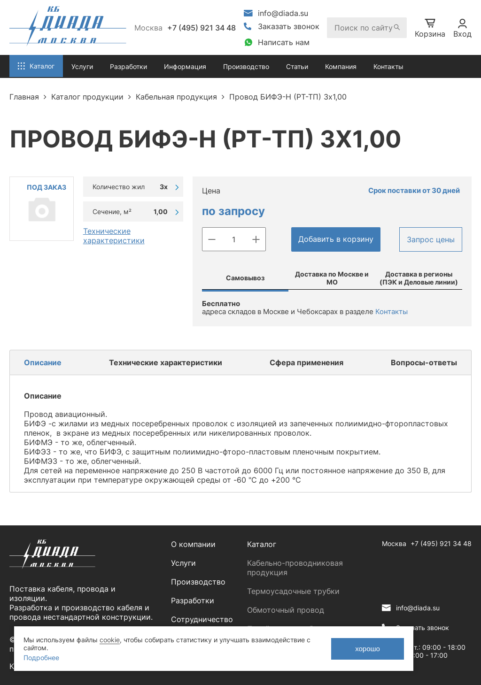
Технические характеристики (114, 235)
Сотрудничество (202, 619)
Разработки (192, 600)
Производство (246, 66)
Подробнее (41, 658)
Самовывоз (245, 278)
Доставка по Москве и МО (332, 278)
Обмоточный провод (285, 610)
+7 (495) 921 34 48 (201, 27)
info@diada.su (283, 13)
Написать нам (284, 42)
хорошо (367, 649)
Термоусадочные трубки (293, 591)
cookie (110, 640)
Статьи (297, 66)
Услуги (183, 563)
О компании (193, 544)
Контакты (388, 66)
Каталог (261, 544)
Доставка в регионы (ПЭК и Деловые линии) (419, 278)
